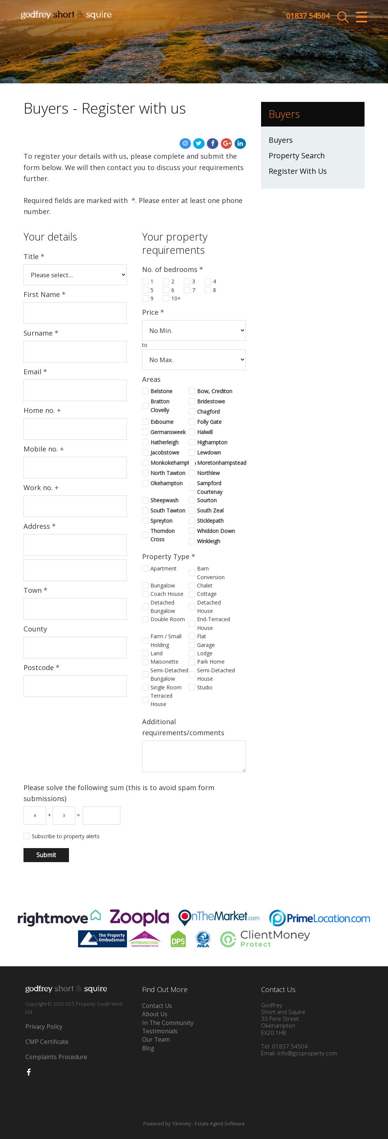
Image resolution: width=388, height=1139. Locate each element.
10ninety (181, 1123)
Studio (205, 687)
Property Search (297, 155)
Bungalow (162, 585)
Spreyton (161, 520)
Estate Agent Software (220, 1123)
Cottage (207, 593)
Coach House (166, 593)
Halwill (205, 432)
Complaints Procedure (56, 1057)
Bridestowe (211, 401)
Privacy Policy (44, 1027)
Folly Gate (209, 421)
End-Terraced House (213, 623)
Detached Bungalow (162, 606)
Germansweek (168, 432)
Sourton (207, 500)
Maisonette (164, 661)
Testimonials (160, 1031)
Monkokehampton (169, 462)
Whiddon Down (216, 530)
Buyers (281, 140)
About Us (154, 1014)
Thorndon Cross (162, 535)
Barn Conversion (211, 572)
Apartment (163, 568)
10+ (176, 298)
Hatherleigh (164, 442)
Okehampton (166, 483)
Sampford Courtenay (209, 487)
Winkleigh (208, 541)
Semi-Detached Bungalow (169, 674)
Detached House (209, 606)
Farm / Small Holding (165, 640)
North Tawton (167, 473)
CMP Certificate (47, 1042)
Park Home (211, 661)
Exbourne (162, 421)
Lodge (205, 653)
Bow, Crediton (214, 391)
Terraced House (161, 700)
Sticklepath (210, 520)
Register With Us (298, 171)
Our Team (156, 1040)
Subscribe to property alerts (66, 836)
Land (156, 653)
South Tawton (167, 510)
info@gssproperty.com (307, 1053)
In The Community (168, 1023)
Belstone (161, 391)
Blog (148, 1048)
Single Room (165, 687)
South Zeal (210, 510)
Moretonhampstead (216, 462)
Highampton (212, 442)
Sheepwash (164, 500)
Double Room (167, 619)
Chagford (208, 411)
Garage (206, 644)
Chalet (205, 585)
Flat (201, 636)
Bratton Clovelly (159, 405)
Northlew (208, 473)
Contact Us (157, 1006)
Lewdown (209, 452)
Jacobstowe (164, 452)
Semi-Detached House (216, 674)
